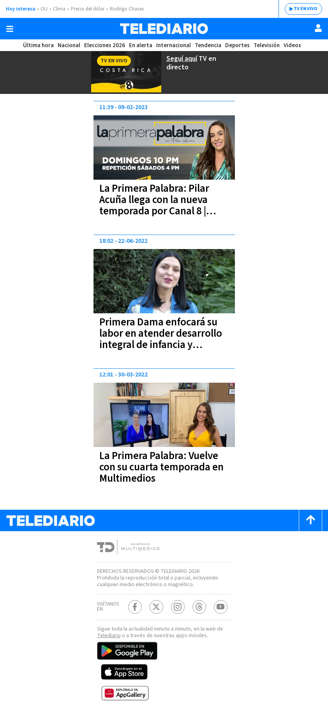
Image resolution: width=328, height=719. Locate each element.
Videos (292, 45)
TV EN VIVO (305, 8)
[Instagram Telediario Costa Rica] (178, 607)
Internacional (173, 45)
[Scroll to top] (310, 520)
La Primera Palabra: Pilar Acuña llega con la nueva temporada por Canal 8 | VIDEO (154, 205)
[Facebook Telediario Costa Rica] (135, 607)
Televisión (267, 45)
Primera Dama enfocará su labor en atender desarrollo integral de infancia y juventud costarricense (160, 339)
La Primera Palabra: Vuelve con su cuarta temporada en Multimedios (161, 467)
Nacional (69, 45)
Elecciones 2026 (104, 45)
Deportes (237, 45)
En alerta (140, 45)
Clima (59, 8)
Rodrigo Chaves (127, 8)
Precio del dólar (87, 8)
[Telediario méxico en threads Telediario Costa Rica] (199, 607)
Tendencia (208, 45)
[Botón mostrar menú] (10, 29)
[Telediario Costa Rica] (164, 28)
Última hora (38, 45)
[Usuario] (318, 28)
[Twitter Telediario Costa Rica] (156, 607)
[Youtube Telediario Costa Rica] (220, 607)
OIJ (44, 8)
